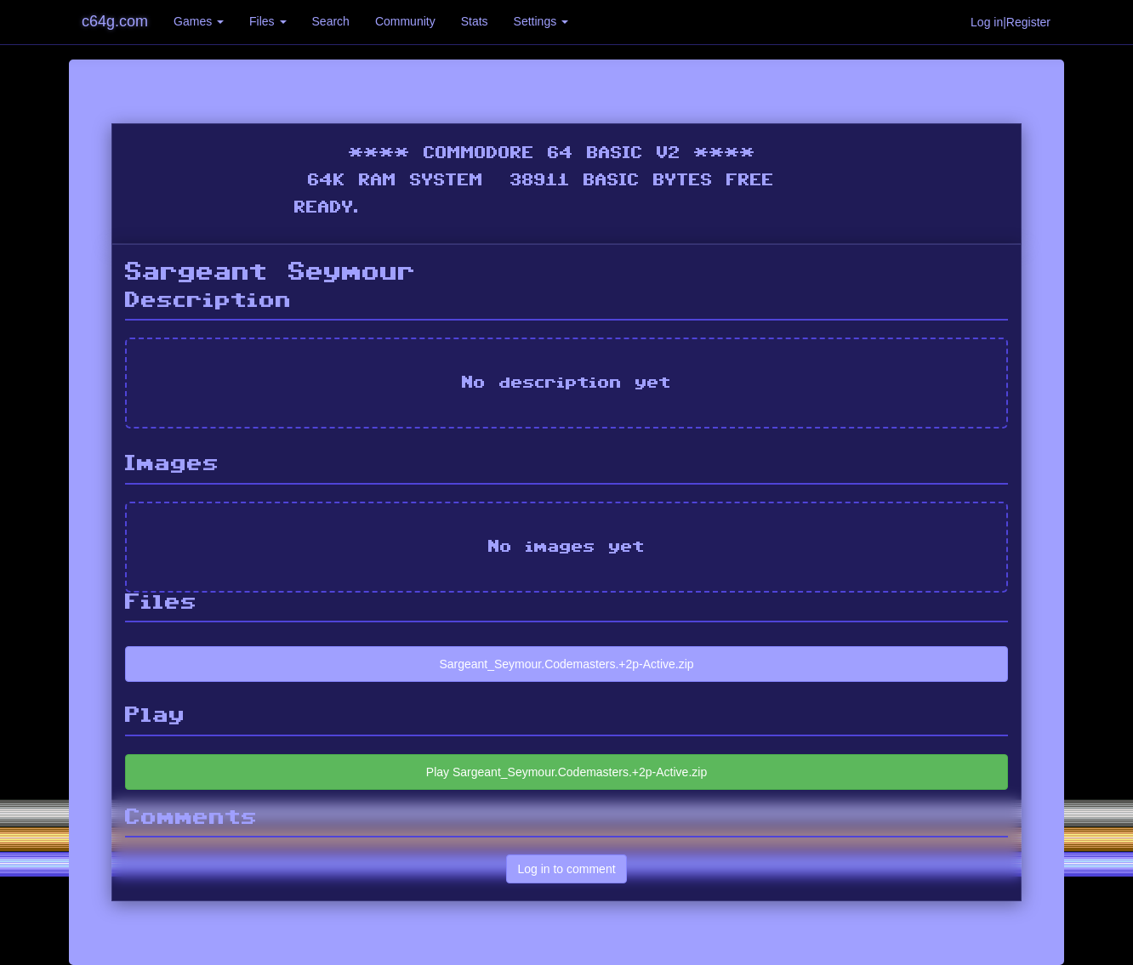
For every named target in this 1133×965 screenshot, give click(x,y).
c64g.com (115, 21)
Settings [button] (541, 21)
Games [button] (199, 21)
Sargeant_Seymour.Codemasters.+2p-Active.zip (566, 664)
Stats (474, 21)
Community (405, 21)
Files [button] (267, 21)
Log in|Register (1010, 22)
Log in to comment (566, 869)
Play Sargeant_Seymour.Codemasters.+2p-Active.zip (566, 772)
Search (331, 21)
